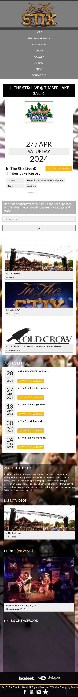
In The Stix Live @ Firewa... (32, 404)
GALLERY (39, 56)
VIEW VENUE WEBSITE (59, 168)
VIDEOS (39, 50)
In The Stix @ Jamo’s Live (31, 420)
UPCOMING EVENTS (39, 38)
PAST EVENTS (39, 44)
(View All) (25, 551)
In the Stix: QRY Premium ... (33, 371)
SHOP (39, 69)
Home (39, 32)
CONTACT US (39, 75)
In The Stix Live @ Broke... (32, 437)
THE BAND (39, 63)
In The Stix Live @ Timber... (33, 387)
